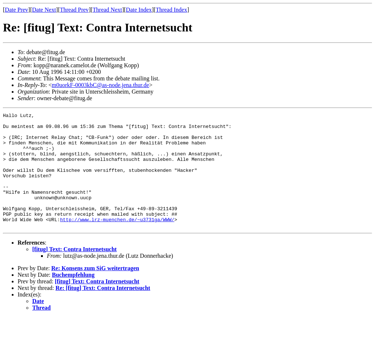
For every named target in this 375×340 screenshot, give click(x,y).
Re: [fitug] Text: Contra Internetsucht (103, 311)
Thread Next (107, 10)
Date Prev (16, 10)
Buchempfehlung (73, 298)
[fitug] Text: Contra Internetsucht (74, 272)
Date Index (139, 10)
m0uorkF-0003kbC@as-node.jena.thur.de (100, 85)
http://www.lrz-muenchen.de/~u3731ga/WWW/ (117, 241)
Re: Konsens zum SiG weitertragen (95, 291)
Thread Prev (74, 10)
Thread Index (171, 10)
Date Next (44, 10)
